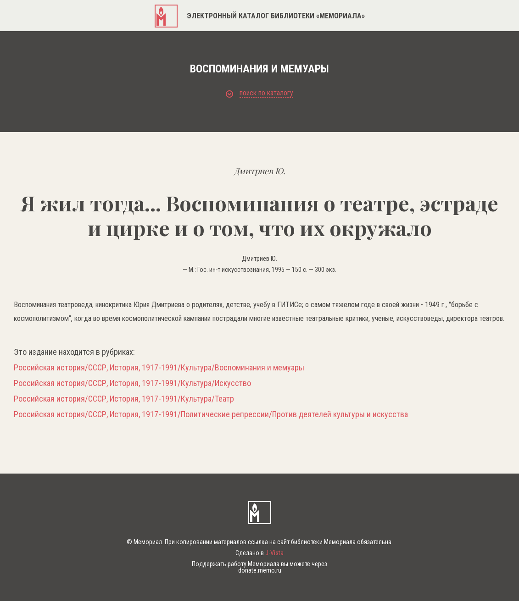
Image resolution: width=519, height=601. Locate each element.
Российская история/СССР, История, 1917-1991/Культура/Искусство (132, 383)
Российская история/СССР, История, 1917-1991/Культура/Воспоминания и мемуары (159, 368)
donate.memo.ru (259, 570)
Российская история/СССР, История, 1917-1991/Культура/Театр (124, 399)
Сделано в (259, 553)
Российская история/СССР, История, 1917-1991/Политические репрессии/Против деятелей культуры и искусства (211, 414)
